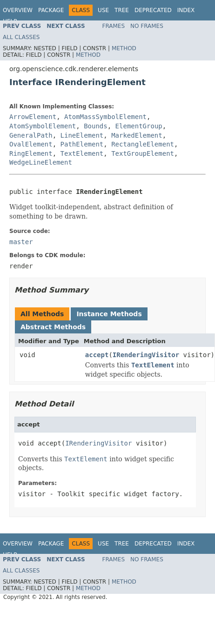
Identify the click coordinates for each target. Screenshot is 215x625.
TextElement (82, 153)
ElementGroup (138, 126)
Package (51, 10)
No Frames (146, 26)
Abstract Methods (53, 327)
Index (186, 10)
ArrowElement (32, 116)
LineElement (82, 135)
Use (103, 10)
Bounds (96, 126)
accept (97, 355)
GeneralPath (31, 135)
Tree (121, 10)
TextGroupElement (142, 153)
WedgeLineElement (40, 162)
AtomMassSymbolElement (105, 116)
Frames (113, 26)
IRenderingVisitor (146, 355)
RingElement (31, 153)
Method (124, 48)
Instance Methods (108, 314)
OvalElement (31, 144)
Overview (18, 10)
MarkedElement (136, 135)
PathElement (82, 144)
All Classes (21, 37)
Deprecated (153, 10)
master (21, 242)
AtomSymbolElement (42, 126)
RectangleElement (142, 144)
